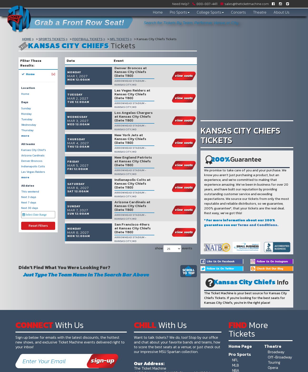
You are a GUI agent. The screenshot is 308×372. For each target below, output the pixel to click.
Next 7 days (28, 203)
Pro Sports (180, 12)
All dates (27, 186)
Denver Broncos (31, 161)
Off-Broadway (280, 357)
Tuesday (26, 119)
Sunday (26, 108)
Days (24, 102)
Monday (26, 114)
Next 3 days (28, 197)
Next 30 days (29, 208)
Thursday (27, 130)
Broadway (276, 352)
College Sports (210, 12)
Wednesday (28, 125)
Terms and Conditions (257, 224)
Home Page (240, 346)
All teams (28, 144)
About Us (281, 12)
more (25, 136)
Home (158, 12)
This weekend (30, 192)
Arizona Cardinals (32, 156)
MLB (235, 365)
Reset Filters (38, 225)
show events (173, 214)
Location (28, 88)
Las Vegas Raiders (33, 172)
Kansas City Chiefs (33, 150)
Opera (273, 367)
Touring (274, 362)
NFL (235, 360)
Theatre (259, 12)
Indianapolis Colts (33, 166)
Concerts (238, 12)
